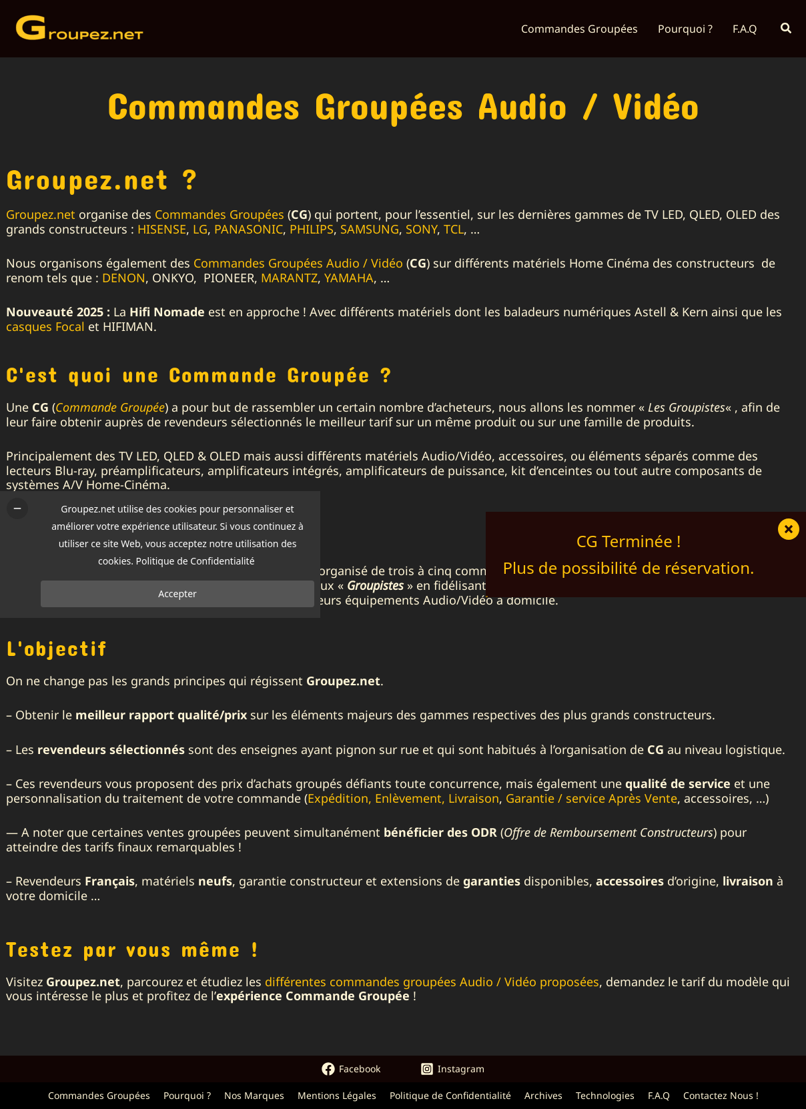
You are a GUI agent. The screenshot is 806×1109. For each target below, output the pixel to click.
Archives (543, 1095)
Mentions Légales (337, 1095)
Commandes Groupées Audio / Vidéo (298, 263)
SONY (421, 229)
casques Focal (45, 326)
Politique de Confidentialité (450, 1095)
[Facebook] (351, 1069)
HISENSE (161, 229)
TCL (454, 229)
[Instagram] (452, 1069)
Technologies (605, 1095)
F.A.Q (659, 1095)
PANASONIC (248, 229)
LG (200, 229)
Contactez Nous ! (721, 1095)
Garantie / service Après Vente (591, 798)
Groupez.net (40, 214)
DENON (123, 278)
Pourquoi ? (187, 1095)
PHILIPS (312, 229)
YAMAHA (349, 278)
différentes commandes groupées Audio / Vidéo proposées (432, 982)
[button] (787, 28)
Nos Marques (254, 1095)
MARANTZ (289, 278)
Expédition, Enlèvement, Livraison (403, 798)
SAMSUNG (369, 229)
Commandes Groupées (219, 214)
